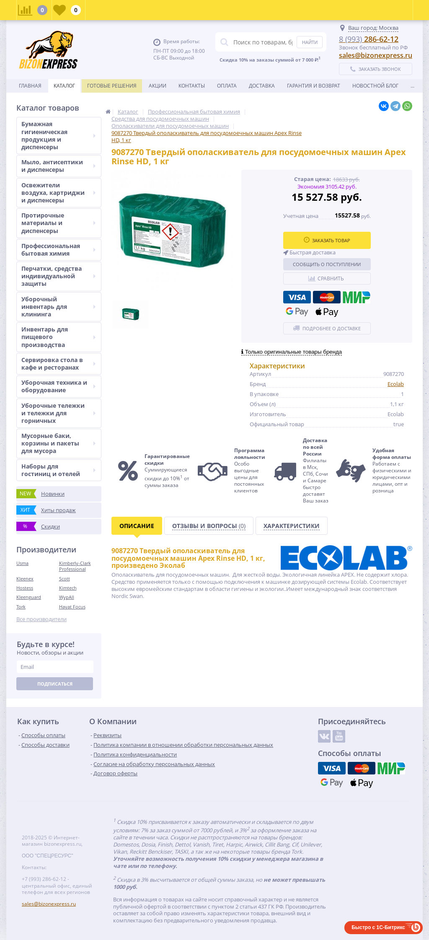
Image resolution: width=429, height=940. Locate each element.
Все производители (41, 619)
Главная (30, 85)
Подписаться (54, 684)
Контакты (191, 85)
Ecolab (396, 384)
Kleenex (25, 578)
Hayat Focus (72, 606)
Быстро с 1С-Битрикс (378, 927)
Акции (157, 85)
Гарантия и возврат (313, 85)
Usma (22, 563)
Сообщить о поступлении (327, 264)
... (412, 85)
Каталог (64, 85)
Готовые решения (112, 85)
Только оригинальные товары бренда (291, 352)
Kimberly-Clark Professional (75, 566)
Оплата (227, 85)
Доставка (262, 85)
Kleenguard (28, 597)
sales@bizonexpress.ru (375, 55)
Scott (64, 578)
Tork (21, 606)
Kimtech (68, 588)
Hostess (24, 588)
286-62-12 (368, 39)
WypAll (66, 597)
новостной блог (375, 85)
